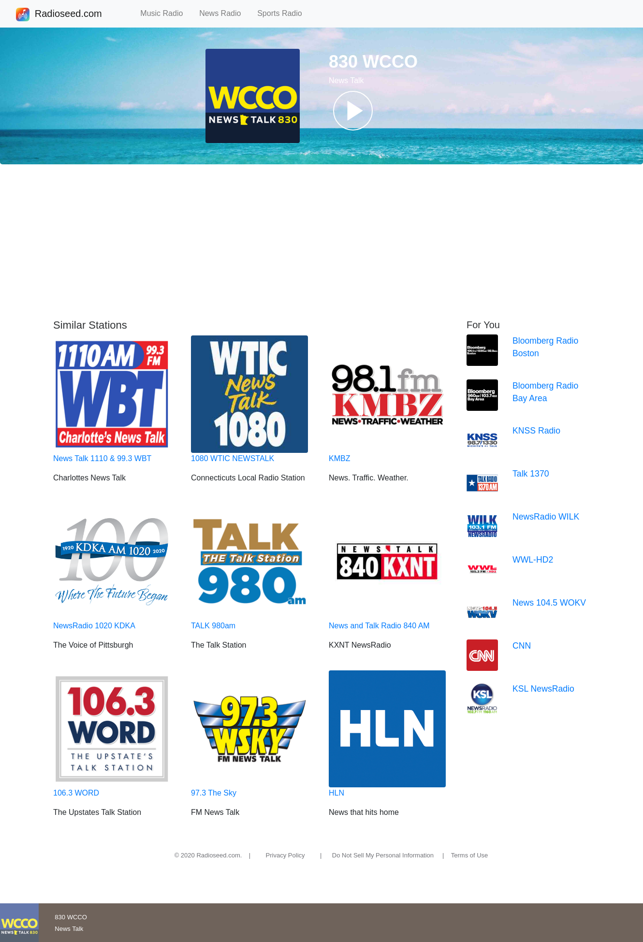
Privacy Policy (285, 855)
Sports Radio (283, 13)
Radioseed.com (68, 14)
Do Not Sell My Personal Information (383, 855)
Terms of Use (469, 855)
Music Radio (165, 13)
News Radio (224, 13)
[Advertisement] (321, 241)
